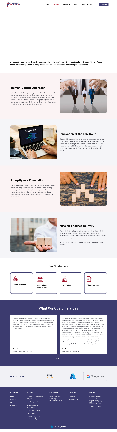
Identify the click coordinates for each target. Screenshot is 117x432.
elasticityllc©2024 (61, 430)
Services (66, 4)
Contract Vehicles (86, 4)
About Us (56, 4)
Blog (75, 4)
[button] (58, 361)
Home (47, 4)
